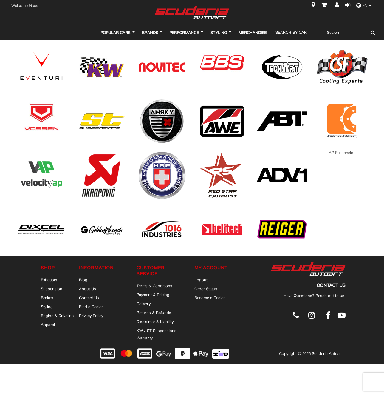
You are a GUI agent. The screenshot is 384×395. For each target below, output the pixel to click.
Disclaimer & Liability (155, 321)
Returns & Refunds (154, 312)
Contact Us (89, 297)
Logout (201, 279)
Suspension (51, 288)
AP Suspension (342, 152)
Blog (83, 279)
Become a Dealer (209, 297)
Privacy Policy (91, 315)
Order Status (205, 288)
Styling (47, 306)
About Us (87, 288)
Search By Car (291, 32)
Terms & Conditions (154, 285)
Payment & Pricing (153, 294)
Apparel (48, 324)
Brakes (47, 297)
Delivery (144, 303)
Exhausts (49, 279)
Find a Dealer (91, 306)
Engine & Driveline (57, 315)
